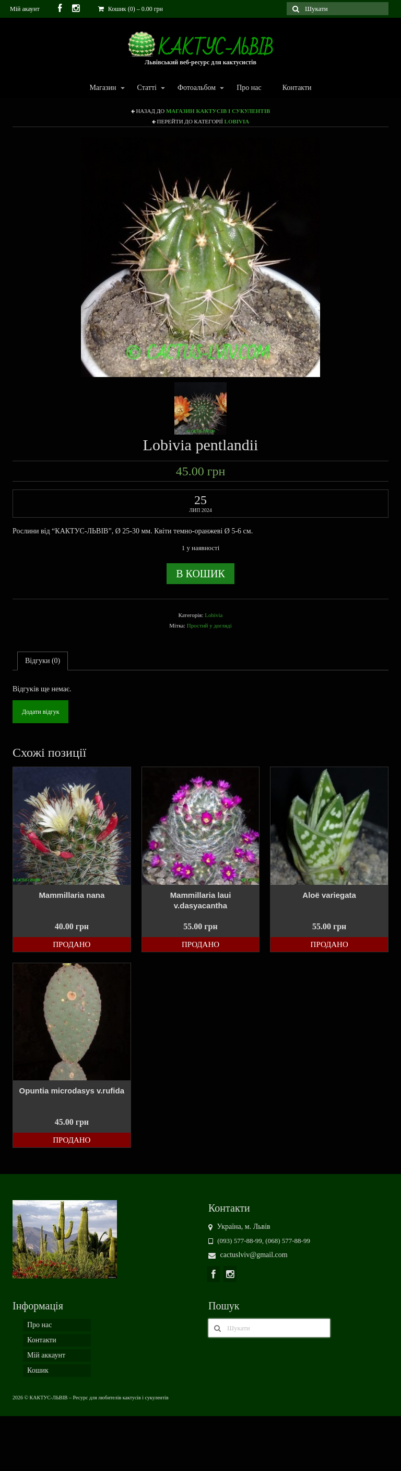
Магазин (102, 88)
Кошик (38, 1370)
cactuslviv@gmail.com (248, 1255)
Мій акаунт (25, 9)
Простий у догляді (209, 625)
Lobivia (237, 121)
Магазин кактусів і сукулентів (218, 111)
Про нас (249, 88)
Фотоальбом (196, 88)
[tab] (42, 661)
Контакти (297, 88)
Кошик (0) (130, 9)
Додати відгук (40, 711)
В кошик (200, 573)
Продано (71, 944)
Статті (146, 88)
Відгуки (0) (42, 661)
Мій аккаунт (46, 1355)
